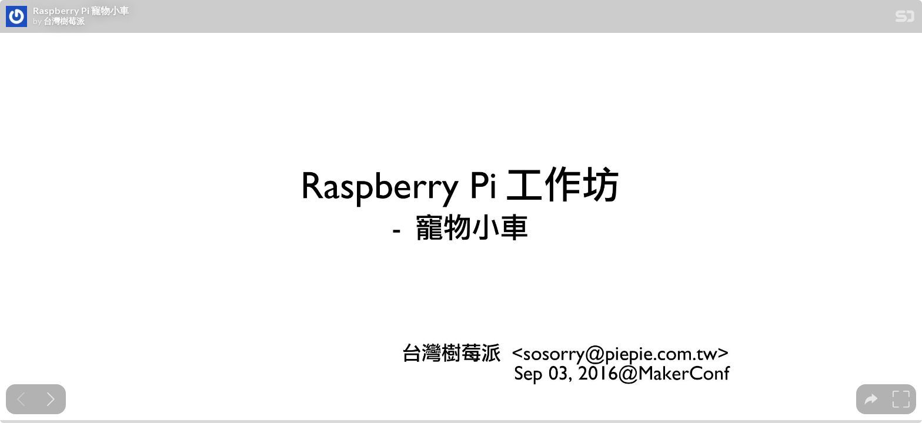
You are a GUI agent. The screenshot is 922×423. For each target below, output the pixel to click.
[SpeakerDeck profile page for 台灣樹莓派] (16, 17)
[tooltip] (871, 399)
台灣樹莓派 (64, 21)
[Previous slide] (21, 399)
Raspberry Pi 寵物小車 (81, 10)
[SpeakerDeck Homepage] (905, 18)
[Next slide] (51, 399)
